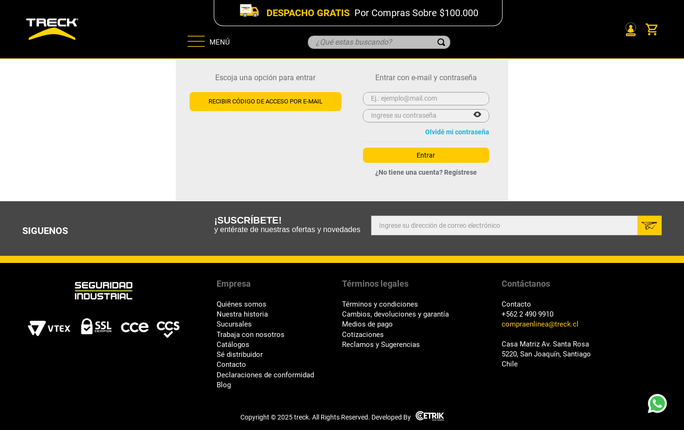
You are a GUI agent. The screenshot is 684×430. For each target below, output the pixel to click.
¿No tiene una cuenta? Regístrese (426, 172)
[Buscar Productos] (441, 42)
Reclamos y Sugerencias (381, 345)
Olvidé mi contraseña (457, 132)
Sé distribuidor (240, 355)
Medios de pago (367, 324)
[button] (477, 115)
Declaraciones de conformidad (265, 375)
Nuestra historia (242, 314)
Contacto (231, 365)
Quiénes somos (241, 304)
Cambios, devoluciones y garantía (395, 314)
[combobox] (379, 42)
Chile (510, 364)
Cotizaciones (363, 335)
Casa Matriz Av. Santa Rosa (545, 344)
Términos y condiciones (380, 304)
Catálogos (233, 345)
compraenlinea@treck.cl (540, 324)
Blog (224, 385)
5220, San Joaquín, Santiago (546, 354)
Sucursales (234, 324)
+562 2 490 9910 (527, 314)
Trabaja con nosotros (251, 335)
